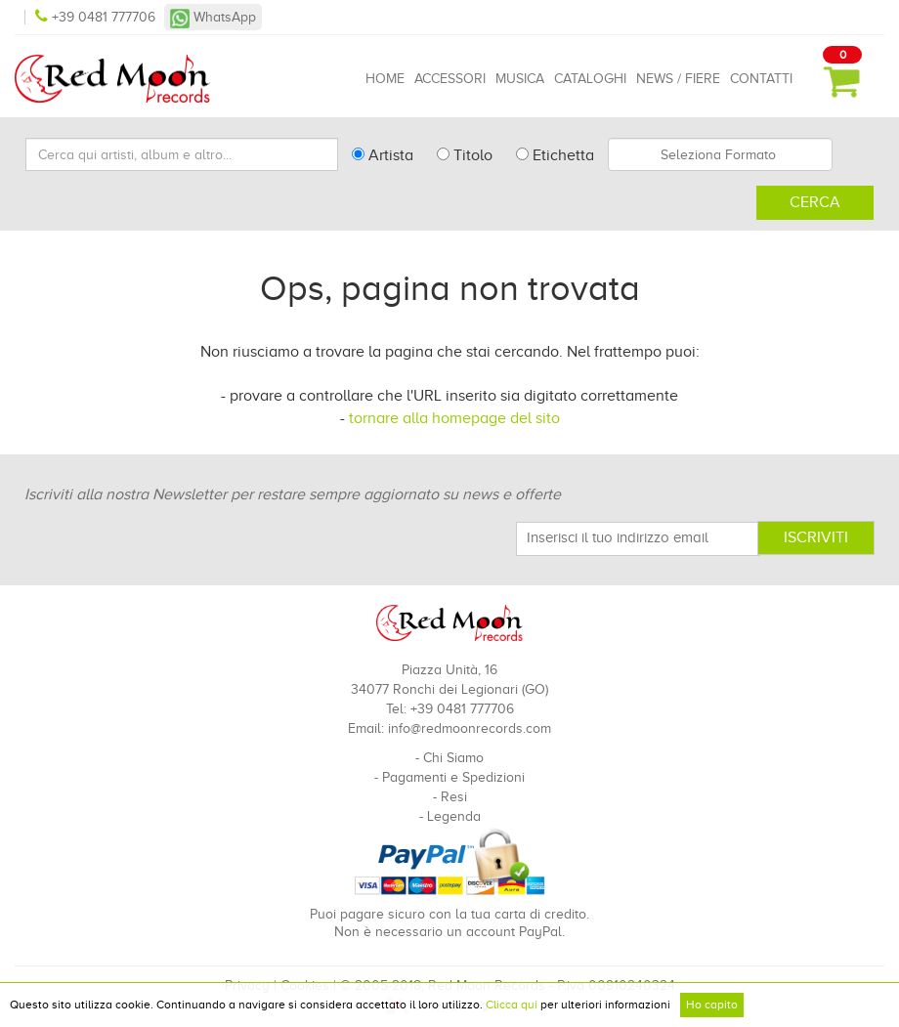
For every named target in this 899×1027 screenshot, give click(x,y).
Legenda (454, 816)
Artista (382, 155)
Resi (454, 797)
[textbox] (720, 154)
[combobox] (720, 154)
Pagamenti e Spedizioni (453, 777)
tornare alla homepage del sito (454, 418)
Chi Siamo (453, 757)
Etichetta (555, 155)
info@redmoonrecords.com (469, 728)
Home (385, 78)
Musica (519, 78)
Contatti (761, 78)
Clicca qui (511, 1004)
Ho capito (712, 1004)
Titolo (464, 155)
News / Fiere (678, 78)
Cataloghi (590, 78)
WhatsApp (213, 17)
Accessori (450, 78)
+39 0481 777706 (97, 17)
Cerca (815, 202)
